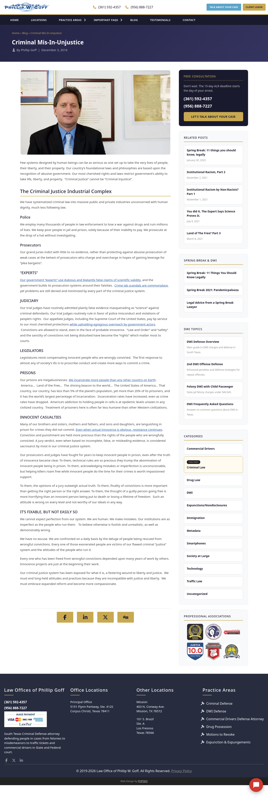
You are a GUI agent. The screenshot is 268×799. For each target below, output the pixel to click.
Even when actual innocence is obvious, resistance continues (119, 430)
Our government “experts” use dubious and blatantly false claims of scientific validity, (80, 280)
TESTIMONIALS (160, 20)
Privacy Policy (181, 785)
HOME (14, 20)
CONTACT (189, 20)
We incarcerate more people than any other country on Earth (112, 380)
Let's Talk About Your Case (213, 117)
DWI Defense (216, 725)
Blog (25, 33)
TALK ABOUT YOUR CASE (224, 7)
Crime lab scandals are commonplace (141, 285)
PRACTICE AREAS (70, 20)
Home (16, 33)
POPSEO (143, 795)
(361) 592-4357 (107, 7)
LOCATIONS (39, 20)
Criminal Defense (219, 717)
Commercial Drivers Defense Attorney (235, 733)
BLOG (134, 20)
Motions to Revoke (220, 748)
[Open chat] (256, 783)
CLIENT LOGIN (254, 7)
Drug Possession (219, 741)
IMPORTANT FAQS (106, 20)
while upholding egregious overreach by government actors (112, 324)
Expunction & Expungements (228, 756)
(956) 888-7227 (139, 7)
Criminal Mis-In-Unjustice (46, 33)
